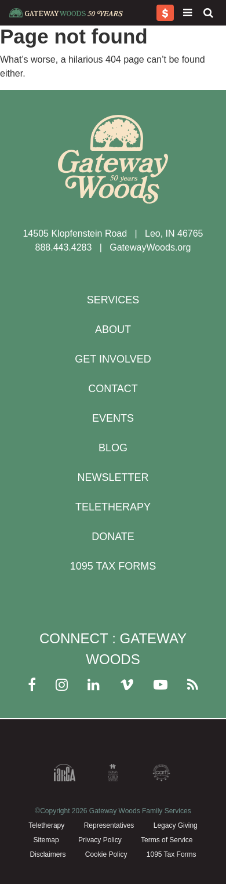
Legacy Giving (176, 825)
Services (113, 300)
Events (113, 418)
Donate (113, 536)
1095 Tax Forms (113, 566)
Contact (113, 388)
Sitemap (46, 840)
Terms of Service (166, 840)
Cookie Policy (106, 854)
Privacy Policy (100, 840)
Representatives (109, 825)
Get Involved (113, 359)
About (113, 329)
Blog (113, 448)
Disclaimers (47, 854)
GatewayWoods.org (150, 247)
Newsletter (112, 477)
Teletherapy (113, 507)
